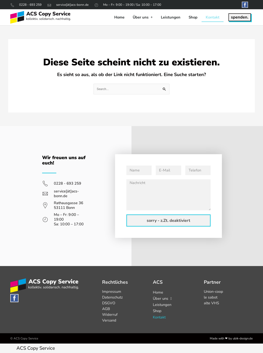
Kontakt (212, 17)
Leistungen (170, 17)
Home (119, 17)
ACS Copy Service (35, 348)
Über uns (143, 17)
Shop (193, 17)
